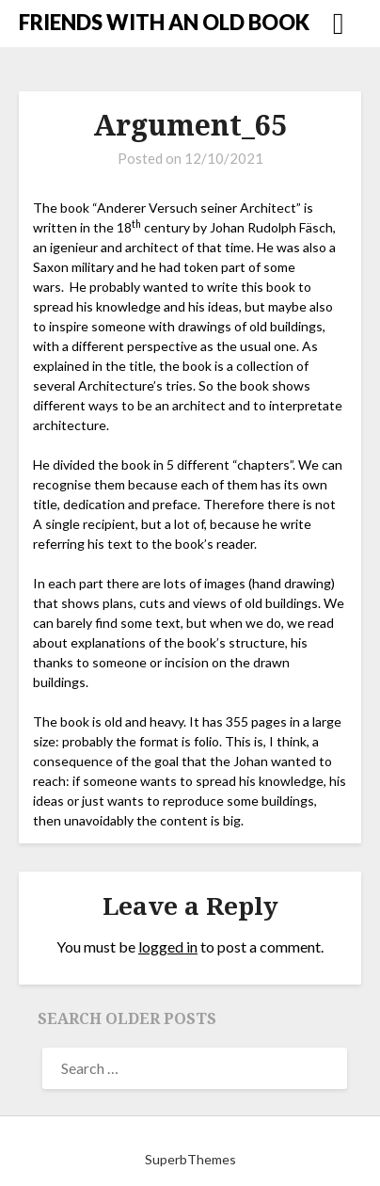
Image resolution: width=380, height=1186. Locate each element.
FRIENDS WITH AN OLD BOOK (164, 22)
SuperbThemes (190, 1159)
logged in (168, 946)
